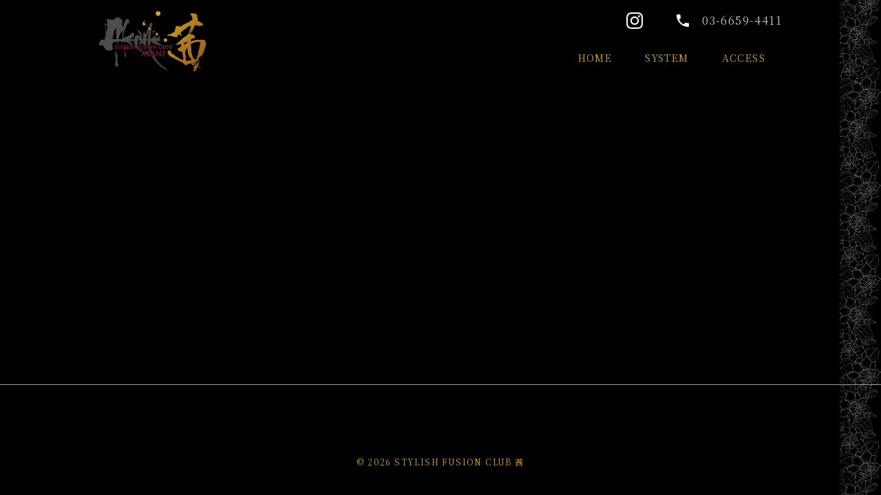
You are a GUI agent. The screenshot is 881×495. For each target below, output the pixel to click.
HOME (595, 58)
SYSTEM (666, 58)
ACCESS (743, 58)
